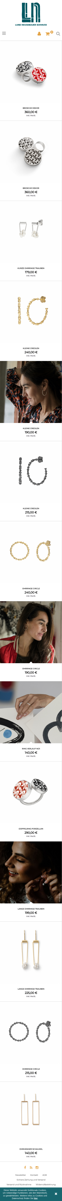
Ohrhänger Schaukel (31, 1149)
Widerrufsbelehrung (46, 1184)
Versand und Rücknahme (19, 1184)
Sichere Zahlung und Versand (31, 1180)
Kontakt (34, 1175)
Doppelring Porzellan (31, 829)
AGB (44, 1175)
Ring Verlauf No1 (31, 749)
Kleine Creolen (31, 348)
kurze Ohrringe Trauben (31, 268)
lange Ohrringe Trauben (31, 909)
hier (36, 1198)
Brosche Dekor (31, 108)
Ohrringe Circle (31, 588)
